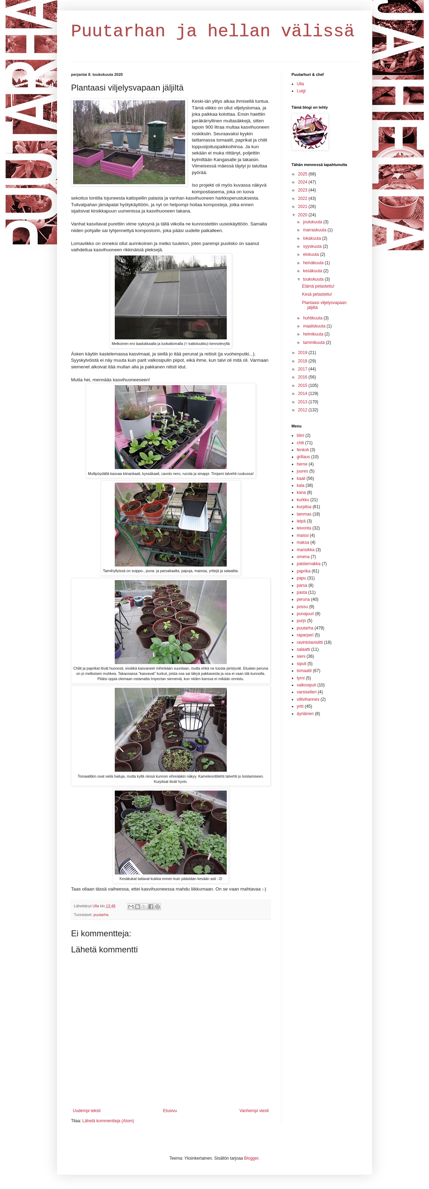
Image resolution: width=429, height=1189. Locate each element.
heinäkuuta (314, 262)
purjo (301, 620)
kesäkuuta (313, 270)
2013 (303, 401)
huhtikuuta (313, 318)
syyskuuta (313, 246)
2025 (303, 174)
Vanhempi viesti (254, 1110)
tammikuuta (314, 342)
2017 (303, 369)
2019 (303, 352)
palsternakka (309, 563)
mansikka (306, 549)
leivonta (304, 528)
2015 (303, 385)
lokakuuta (312, 238)
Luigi (301, 90)
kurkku (303, 499)
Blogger (251, 1158)
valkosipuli (306, 685)
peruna (303, 599)
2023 (303, 190)
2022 (303, 198)
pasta (302, 592)
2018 (303, 361)
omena (303, 556)
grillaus (303, 456)
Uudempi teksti (86, 1110)
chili (300, 442)
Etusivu (170, 1110)
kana (301, 492)
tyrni (301, 678)
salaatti (303, 649)
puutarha (100, 915)
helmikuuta (313, 334)
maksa (303, 542)
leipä (301, 521)
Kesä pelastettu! (317, 294)
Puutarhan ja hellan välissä (212, 32)
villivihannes (308, 699)
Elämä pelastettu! (318, 286)
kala (300, 485)
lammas (304, 514)
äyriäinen (305, 713)
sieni (301, 656)
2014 (303, 393)
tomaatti (304, 670)
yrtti (300, 706)
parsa (302, 585)
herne (302, 464)
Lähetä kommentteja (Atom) (108, 1120)
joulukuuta (313, 221)
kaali (301, 478)
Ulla (300, 83)
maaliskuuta (314, 326)
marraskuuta (315, 230)
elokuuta (311, 254)
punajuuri (305, 613)
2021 (303, 206)
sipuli (301, 663)
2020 (303, 214)
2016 (303, 377)
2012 (303, 410)
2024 (303, 182)
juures (302, 471)
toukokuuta (314, 279)
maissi (303, 535)
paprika (303, 571)
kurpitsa (304, 506)
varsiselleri (307, 692)
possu (302, 606)
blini (300, 435)
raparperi (305, 635)
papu (301, 578)
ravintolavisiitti (310, 642)
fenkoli (303, 449)
